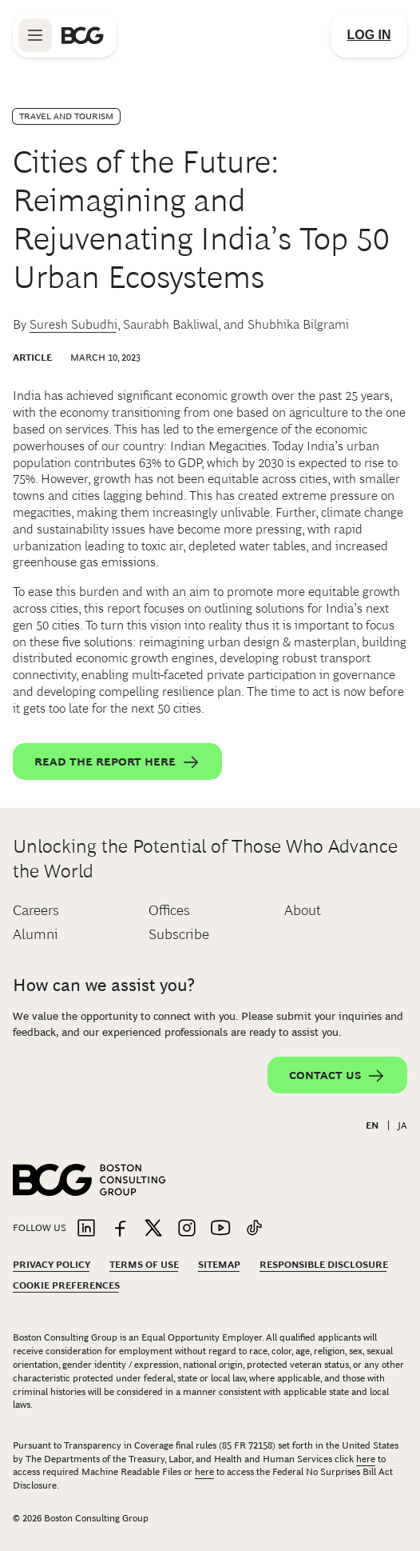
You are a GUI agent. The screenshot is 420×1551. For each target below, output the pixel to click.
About (302, 910)
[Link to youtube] (220, 1229)
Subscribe (179, 934)
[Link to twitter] (153, 1229)
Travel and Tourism (66, 116)
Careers (36, 910)
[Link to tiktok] (254, 1229)
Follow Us (39, 1227)
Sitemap (219, 1264)
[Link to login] (368, 35)
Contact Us (337, 1075)
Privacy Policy (51, 1264)
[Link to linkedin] (86, 1229)
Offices (169, 910)
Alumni (35, 934)
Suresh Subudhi (73, 324)
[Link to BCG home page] (82, 35)
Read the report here (117, 762)
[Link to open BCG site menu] (35, 35)
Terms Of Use (144, 1264)
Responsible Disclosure (324, 1264)
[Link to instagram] (186, 1229)
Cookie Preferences (66, 1285)
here (365, 1459)
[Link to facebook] (119, 1229)
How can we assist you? (104, 985)
